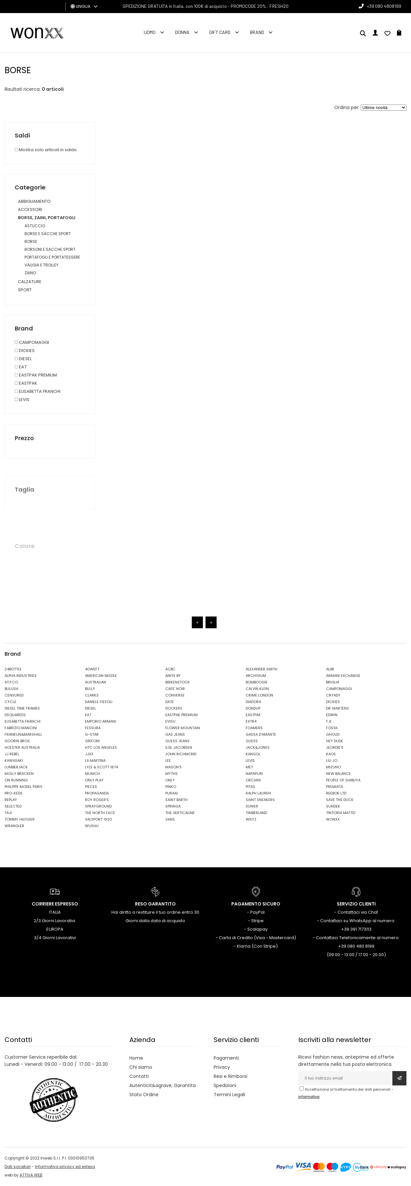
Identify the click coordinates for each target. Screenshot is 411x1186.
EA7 (88, 714)
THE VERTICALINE (180, 812)
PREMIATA (334, 786)
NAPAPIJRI (254, 773)
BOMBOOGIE (257, 682)
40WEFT (92, 669)
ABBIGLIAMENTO (34, 201)
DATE (169, 701)
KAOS (331, 754)
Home (136, 1058)
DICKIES (333, 701)
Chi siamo (140, 1067)
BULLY (90, 688)
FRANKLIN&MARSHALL (23, 734)
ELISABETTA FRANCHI (23, 721)
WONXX (333, 819)
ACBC (170, 669)
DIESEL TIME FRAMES (22, 708)
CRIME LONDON (259, 695)
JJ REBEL (12, 754)
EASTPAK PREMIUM (181, 714)
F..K (329, 721)
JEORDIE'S (334, 747)
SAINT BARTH (176, 799)
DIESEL (90, 708)
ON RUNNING (16, 780)
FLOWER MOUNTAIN (182, 727)
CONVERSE (175, 695)
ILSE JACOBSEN (178, 747)
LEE (168, 760)
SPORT (25, 290)
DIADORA (253, 701)
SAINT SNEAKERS (260, 799)
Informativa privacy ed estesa (65, 1166)
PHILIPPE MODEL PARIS (23, 786)
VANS (170, 819)
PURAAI (171, 793)
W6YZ (251, 819)
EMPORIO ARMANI (100, 721)
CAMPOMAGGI (339, 688)
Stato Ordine (143, 1094)
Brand (257, 32)
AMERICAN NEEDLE (101, 675)
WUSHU (92, 825)
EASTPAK (253, 714)
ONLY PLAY (94, 780)
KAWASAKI (14, 760)
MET (249, 767)
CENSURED (14, 695)
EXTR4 (251, 721)
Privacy (222, 1067)
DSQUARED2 (15, 714)
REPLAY (11, 799)
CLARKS (92, 695)
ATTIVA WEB (31, 1175)
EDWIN (331, 714)
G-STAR (92, 734)
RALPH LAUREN (258, 793)
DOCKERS (173, 708)
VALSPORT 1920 (98, 819)
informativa (309, 1096)
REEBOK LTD (336, 793)
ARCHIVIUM (256, 675)
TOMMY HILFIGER (20, 819)
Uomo (150, 32)
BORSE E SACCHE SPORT (48, 233)
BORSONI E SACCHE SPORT (50, 249)
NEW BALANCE (338, 773)
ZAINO (30, 273)
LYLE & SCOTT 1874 (101, 767)
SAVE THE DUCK (339, 799)
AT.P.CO (11, 682)
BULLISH (11, 688)
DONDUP (253, 708)
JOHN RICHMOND (180, 754)
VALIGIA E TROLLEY (41, 265)
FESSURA (93, 727)
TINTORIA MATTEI (340, 812)
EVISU (170, 721)
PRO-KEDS (14, 793)
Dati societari (18, 1166)
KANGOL (253, 754)
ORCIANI (253, 780)
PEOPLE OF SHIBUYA (343, 780)
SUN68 (252, 806)
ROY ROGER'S (97, 799)
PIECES (91, 786)
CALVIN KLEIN (257, 688)
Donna (182, 32)
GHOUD (332, 734)
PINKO (170, 786)
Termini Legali (229, 1094)
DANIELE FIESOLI (98, 701)
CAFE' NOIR (175, 688)
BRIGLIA (332, 682)
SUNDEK (333, 806)
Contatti (139, 1076)
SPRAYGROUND (98, 806)
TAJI (8, 812)
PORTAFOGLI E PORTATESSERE (52, 257)
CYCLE (10, 701)
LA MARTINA (95, 760)
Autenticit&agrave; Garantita (162, 1085)
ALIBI (330, 669)
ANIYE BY (173, 675)
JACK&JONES (258, 747)
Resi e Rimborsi (230, 1076)
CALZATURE (29, 282)
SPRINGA (173, 806)
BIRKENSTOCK (177, 682)
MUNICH (92, 773)
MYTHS (171, 773)
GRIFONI (92, 741)
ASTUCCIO (35, 226)
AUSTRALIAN (95, 682)
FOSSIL (332, 727)
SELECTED (13, 806)
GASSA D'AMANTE (261, 734)
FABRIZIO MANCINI (21, 727)
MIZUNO (333, 767)
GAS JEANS (175, 734)
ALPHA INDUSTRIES (21, 675)
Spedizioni (225, 1085)
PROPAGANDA (97, 793)
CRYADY (333, 695)
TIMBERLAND (256, 812)
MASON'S (173, 767)
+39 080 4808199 (384, 6)
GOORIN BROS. (17, 741)
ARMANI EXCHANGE (343, 675)
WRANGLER (14, 825)
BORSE (31, 241)
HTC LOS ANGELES (101, 747)
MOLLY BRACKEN (19, 773)
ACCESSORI (30, 209)
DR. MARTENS (337, 708)
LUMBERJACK (16, 767)
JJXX (89, 754)
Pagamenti (226, 1058)
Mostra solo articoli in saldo (46, 150)
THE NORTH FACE (100, 812)
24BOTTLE (13, 669)
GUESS (252, 741)
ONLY (170, 780)
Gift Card (219, 32)
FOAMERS (254, 727)
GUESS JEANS (177, 741)
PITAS (250, 786)
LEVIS (250, 760)
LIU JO (331, 760)
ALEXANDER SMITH (261, 669)
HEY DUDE (334, 741)
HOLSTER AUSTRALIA (22, 747)
